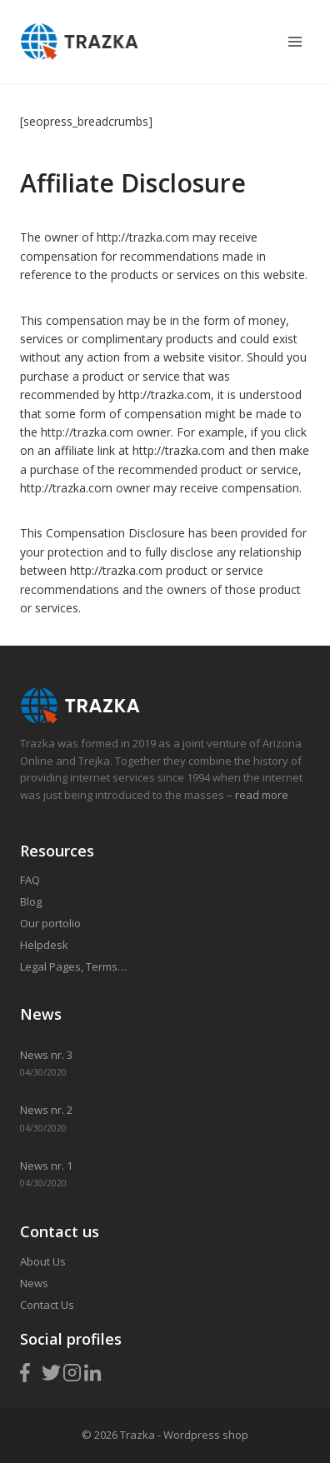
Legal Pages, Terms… (73, 966)
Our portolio (50, 923)
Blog (31, 901)
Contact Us (47, 1304)
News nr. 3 (46, 1054)
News (34, 1283)
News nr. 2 (46, 1109)
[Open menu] (294, 41)
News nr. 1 (46, 1165)
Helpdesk (44, 944)
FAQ (30, 879)
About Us (43, 1261)
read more (260, 794)
